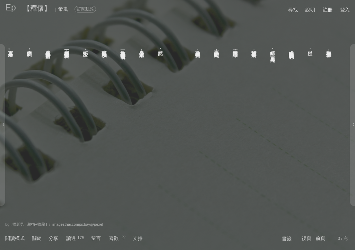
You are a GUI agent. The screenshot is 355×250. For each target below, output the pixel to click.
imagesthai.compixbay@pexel (77, 224)
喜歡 (114, 238)
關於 (37, 238)
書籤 (287, 238)
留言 (96, 238)
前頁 (320, 238)
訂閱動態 (85, 9)
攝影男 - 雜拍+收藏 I (29, 224)
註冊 (327, 9)
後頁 (306, 238)
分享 (53, 238)
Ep (10, 7)
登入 (345, 9)
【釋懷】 (37, 8)
